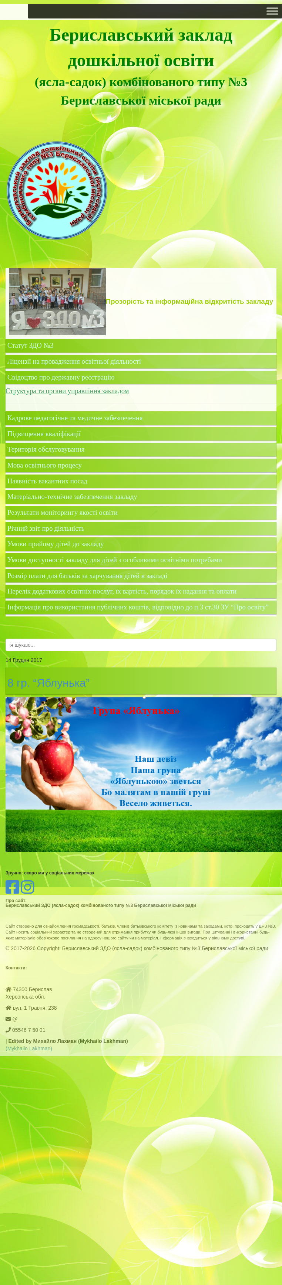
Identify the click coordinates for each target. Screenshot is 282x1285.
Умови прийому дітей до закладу (55, 544)
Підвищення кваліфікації (45, 434)
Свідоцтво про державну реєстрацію (60, 377)
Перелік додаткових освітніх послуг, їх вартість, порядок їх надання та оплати (121, 591)
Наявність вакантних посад (47, 481)
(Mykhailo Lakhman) (29, 1048)
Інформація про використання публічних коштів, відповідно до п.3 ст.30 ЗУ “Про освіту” (138, 607)
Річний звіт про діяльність (45, 528)
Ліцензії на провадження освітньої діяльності (74, 361)
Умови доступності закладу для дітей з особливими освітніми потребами (114, 560)
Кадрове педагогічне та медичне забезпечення (74, 418)
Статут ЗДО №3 (30, 345)
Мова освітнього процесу (44, 465)
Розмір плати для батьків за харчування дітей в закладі (87, 575)
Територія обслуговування (45, 449)
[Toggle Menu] (272, 10)
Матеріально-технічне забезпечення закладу (72, 496)
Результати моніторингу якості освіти (62, 512)
